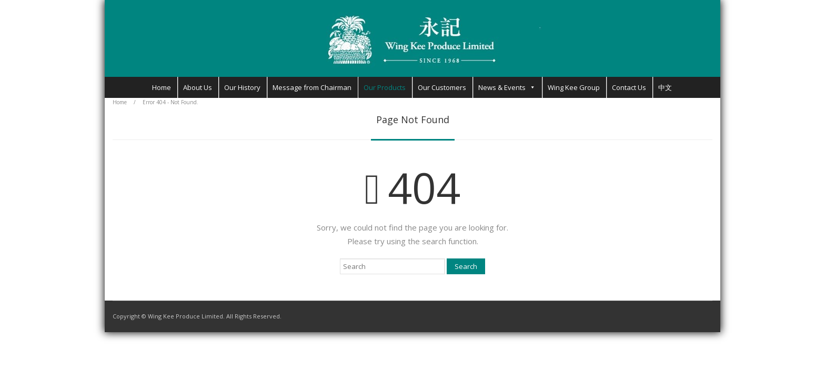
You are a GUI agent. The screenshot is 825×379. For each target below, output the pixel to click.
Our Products (385, 87)
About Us (197, 87)
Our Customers (442, 87)
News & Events (502, 87)
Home (161, 87)
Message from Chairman (312, 87)
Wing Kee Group (574, 87)
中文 (665, 87)
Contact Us (629, 87)
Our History (242, 87)
